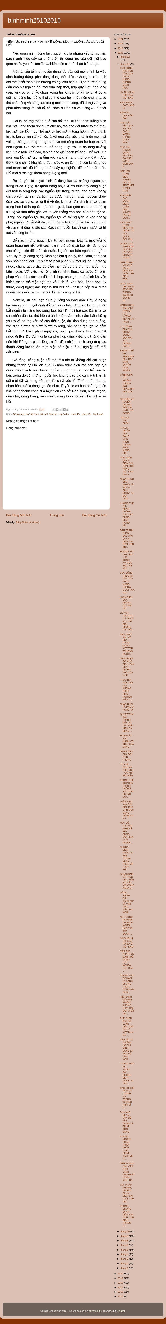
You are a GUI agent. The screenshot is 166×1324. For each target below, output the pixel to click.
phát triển (86, 414)
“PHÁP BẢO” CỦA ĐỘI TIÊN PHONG (126, 755)
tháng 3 (125, 1258)
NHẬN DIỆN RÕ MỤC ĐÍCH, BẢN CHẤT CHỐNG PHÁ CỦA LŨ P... (127, 667)
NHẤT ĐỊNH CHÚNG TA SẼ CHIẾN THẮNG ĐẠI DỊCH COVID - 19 (127, 292)
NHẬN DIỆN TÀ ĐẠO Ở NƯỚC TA (127, 707)
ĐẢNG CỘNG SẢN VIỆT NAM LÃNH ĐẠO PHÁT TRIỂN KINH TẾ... (127, 1171)
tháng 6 (125, 1245)
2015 (121, 1296)
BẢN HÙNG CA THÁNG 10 (127, 105)
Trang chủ (56, 515)
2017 (121, 1287)
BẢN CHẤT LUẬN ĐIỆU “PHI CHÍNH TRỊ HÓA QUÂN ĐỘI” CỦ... (127, 230)
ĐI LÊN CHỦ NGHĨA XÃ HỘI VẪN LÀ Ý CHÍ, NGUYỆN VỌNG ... (127, 250)
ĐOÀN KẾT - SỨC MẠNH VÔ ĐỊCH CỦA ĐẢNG (127, 741)
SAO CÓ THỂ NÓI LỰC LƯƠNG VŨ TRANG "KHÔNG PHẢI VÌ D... (127, 1098)
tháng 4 (125, 1254)
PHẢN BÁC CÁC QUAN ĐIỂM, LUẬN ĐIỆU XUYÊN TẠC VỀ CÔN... (126, 206)
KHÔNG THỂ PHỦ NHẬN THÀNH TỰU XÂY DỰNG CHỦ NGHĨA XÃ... (127, 514)
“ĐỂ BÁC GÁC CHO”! (124, 420)
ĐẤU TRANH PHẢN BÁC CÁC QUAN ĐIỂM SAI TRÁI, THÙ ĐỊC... (127, 538)
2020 (121, 1273)
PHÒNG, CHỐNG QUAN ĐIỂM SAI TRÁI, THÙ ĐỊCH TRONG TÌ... (127, 1216)
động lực (53, 414)
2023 (121, 43)
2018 (121, 1283)
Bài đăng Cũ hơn (94, 515)
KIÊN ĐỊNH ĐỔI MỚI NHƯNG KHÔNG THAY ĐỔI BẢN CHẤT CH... (127, 1005)
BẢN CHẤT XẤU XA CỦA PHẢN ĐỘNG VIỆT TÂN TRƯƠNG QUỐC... (126, 644)
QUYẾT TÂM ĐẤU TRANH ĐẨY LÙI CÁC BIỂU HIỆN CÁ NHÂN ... (126, 722)
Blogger (121, 1311)
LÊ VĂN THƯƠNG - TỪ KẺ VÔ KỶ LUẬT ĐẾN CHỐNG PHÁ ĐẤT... (127, 621)
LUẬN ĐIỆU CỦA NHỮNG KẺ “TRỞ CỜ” (126, 603)
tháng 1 (125, 1268)
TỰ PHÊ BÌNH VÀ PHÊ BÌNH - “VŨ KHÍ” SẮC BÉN (127, 770)
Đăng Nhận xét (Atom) (27, 522)
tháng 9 (125, 1236)
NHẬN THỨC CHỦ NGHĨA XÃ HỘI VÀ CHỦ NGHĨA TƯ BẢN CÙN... (127, 489)
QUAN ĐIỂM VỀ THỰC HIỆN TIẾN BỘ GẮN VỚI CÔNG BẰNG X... (127, 881)
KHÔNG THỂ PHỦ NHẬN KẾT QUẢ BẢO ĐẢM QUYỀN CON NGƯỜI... (127, 360)
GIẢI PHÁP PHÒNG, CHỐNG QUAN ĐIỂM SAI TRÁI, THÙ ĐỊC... (127, 1193)
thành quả (98, 414)
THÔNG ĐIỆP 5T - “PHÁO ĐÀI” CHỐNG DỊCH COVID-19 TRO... (127, 1073)
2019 (121, 1278)
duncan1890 (95, 1311)
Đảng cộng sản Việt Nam (26, 414)
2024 (121, 39)
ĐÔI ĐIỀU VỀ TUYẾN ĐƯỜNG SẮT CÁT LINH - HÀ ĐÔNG (127, 406)
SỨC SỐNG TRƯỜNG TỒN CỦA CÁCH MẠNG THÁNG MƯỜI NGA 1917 (127, 583)
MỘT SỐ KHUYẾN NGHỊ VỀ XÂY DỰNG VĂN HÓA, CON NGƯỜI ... (127, 833)
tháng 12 (125, 56)
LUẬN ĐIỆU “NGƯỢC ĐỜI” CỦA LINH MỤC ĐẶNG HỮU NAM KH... (127, 810)
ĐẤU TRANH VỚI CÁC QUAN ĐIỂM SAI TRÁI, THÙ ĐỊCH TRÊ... (127, 270)
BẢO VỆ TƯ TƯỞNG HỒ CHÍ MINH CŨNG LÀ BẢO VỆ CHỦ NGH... (126, 1049)
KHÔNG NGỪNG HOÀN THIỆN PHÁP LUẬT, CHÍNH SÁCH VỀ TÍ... (126, 1147)
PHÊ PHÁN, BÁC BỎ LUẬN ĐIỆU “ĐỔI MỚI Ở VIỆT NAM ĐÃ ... (127, 1026)
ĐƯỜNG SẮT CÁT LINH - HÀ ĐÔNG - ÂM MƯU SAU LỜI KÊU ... (127, 560)
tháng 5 (125, 1249)
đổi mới (44, 414)
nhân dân (75, 414)
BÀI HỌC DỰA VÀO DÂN (126, 115)
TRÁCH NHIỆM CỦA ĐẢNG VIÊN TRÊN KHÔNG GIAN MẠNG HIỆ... (125, 440)
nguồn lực (64, 414)
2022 (121, 48)
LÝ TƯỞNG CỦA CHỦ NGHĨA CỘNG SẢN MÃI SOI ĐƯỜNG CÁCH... (126, 336)
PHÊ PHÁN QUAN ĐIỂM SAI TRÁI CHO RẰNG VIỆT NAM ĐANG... (127, 466)
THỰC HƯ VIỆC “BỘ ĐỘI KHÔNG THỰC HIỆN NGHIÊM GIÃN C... (126, 690)
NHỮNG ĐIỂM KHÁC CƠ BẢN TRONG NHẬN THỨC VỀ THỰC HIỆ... (126, 858)
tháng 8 (125, 1240)
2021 (121, 52)
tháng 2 (125, 1263)
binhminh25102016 (34, 20)
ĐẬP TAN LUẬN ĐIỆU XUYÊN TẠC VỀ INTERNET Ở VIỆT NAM (127, 181)
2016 (121, 1292)
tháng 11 (125, 64)
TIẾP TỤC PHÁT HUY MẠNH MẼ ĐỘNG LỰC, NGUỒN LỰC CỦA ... (127, 961)
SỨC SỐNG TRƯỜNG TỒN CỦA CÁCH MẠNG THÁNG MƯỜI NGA (126, 78)
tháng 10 (125, 1231)
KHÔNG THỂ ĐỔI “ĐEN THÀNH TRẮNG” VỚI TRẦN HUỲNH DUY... (127, 788)
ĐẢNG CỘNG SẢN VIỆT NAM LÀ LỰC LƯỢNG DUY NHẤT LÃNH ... (127, 313)
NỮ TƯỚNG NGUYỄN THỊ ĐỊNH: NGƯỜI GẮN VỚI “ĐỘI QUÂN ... (126, 925)
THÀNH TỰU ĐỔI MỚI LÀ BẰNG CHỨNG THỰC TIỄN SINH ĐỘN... (127, 983)
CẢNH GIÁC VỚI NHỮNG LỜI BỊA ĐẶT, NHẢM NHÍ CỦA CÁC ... (127, 385)
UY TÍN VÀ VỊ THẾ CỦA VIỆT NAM (127, 95)
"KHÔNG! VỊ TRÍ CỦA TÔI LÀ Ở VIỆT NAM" (127, 942)
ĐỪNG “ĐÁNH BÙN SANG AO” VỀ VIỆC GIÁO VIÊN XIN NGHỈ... (127, 902)
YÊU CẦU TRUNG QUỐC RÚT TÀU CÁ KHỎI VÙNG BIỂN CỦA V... (126, 157)
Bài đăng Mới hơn (18, 515)
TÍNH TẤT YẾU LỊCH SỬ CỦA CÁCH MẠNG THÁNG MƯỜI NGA (126, 132)
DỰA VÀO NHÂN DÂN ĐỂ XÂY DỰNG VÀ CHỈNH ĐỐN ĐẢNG (126, 1122)
